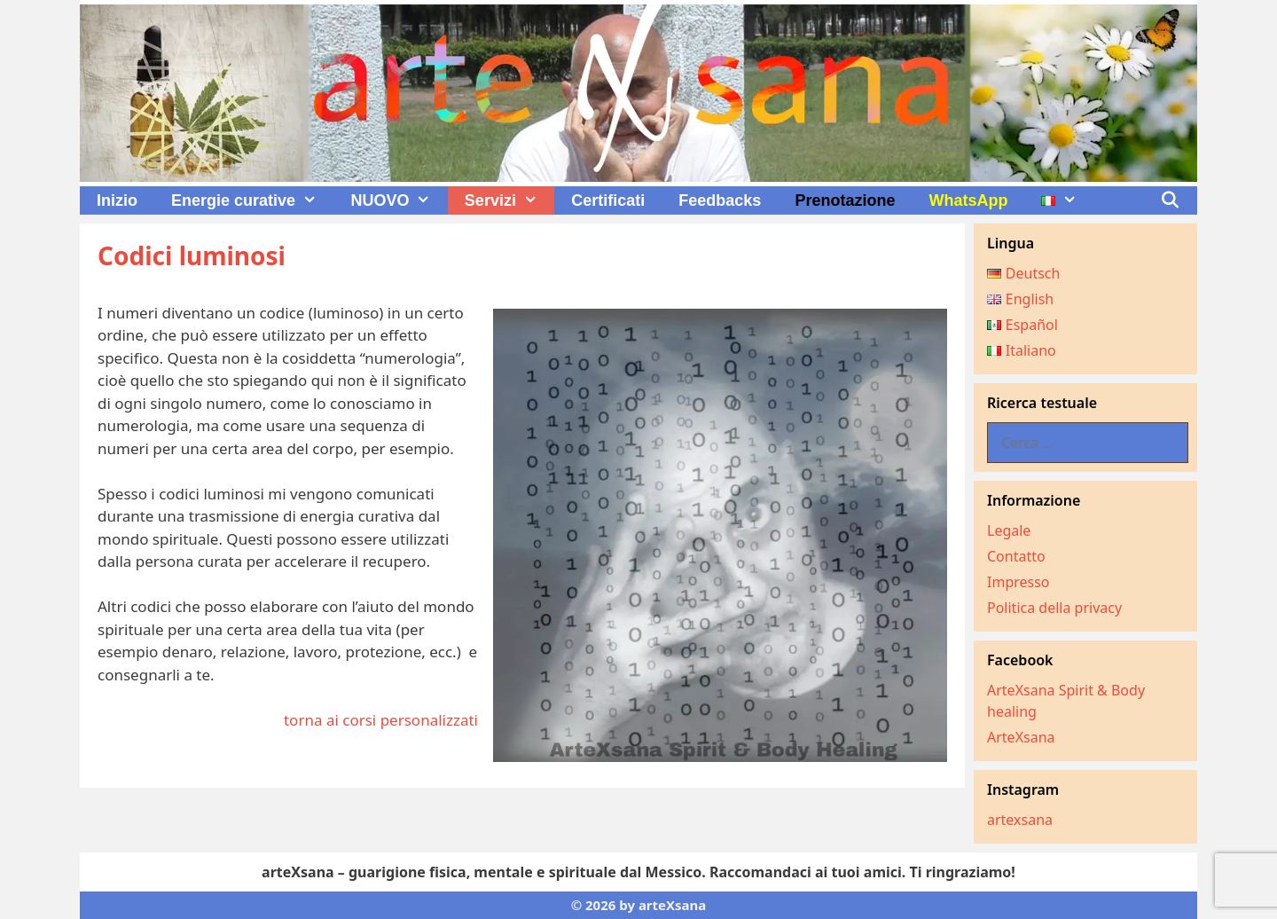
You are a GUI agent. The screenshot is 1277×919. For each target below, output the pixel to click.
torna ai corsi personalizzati (381, 720)
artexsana (1020, 819)
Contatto (1016, 556)
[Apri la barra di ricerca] (1170, 200)
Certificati (608, 200)
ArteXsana (1021, 737)
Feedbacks (719, 200)
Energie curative (252, 200)
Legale (1008, 530)
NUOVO (398, 200)
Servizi (509, 200)
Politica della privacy (1054, 607)
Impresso (1018, 582)
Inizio (117, 200)
